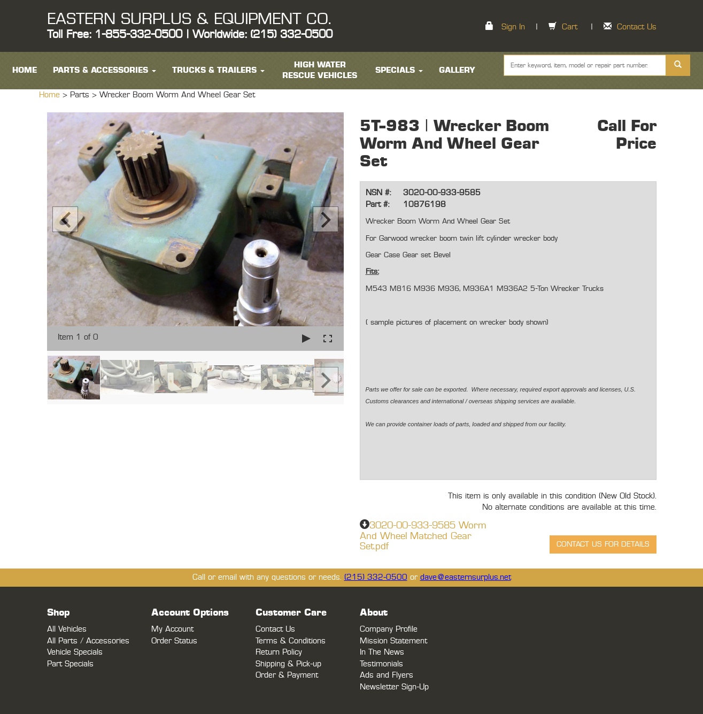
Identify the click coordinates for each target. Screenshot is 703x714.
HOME (24, 70)
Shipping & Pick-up (288, 664)
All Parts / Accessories (88, 641)
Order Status (174, 641)
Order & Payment (287, 675)
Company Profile (389, 629)
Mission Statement (393, 641)
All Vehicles (67, 629)
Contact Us (636, 27)
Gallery (457, 70)
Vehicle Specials (75, 652)
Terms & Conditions (291, 641)
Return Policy (279, 652)
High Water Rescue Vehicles (319, 70)
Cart (569, 27)
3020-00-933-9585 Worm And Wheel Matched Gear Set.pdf (423, 536)
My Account (172, 629)
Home (51, 95)
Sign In (513, 27)
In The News (382, 652)
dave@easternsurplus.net (465, 577)
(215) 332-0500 (375, 577)
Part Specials (70, 664)
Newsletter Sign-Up (394, 687)
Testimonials (381, 664)
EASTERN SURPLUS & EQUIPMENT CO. (189, 19)
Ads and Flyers (386, 675)
